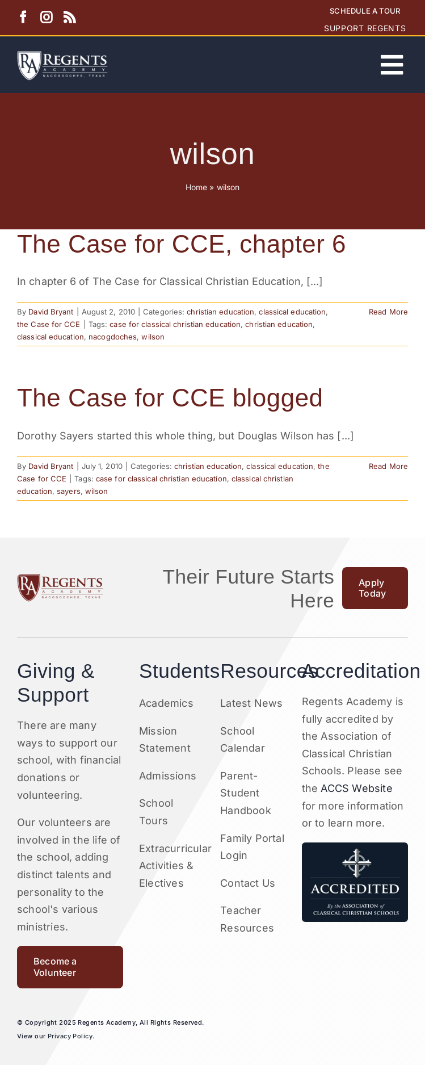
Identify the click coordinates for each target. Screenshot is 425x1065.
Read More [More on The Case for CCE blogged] (388, 466)
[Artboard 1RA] (62, 56)
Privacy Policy (70, 1036)
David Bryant (50, 311)
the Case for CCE (49, 324)
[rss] (69, 17)
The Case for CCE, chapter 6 (181, 244)
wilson (153, 336)
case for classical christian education (175, 324)
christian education (220, 311)
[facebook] (23, 17)
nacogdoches (113, 336)
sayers (69, 491)
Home (196, 187)
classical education (292, 311)
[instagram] (46, 17)
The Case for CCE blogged (170, 398)
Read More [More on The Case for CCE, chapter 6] (388, 311)
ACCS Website (356, 788)
